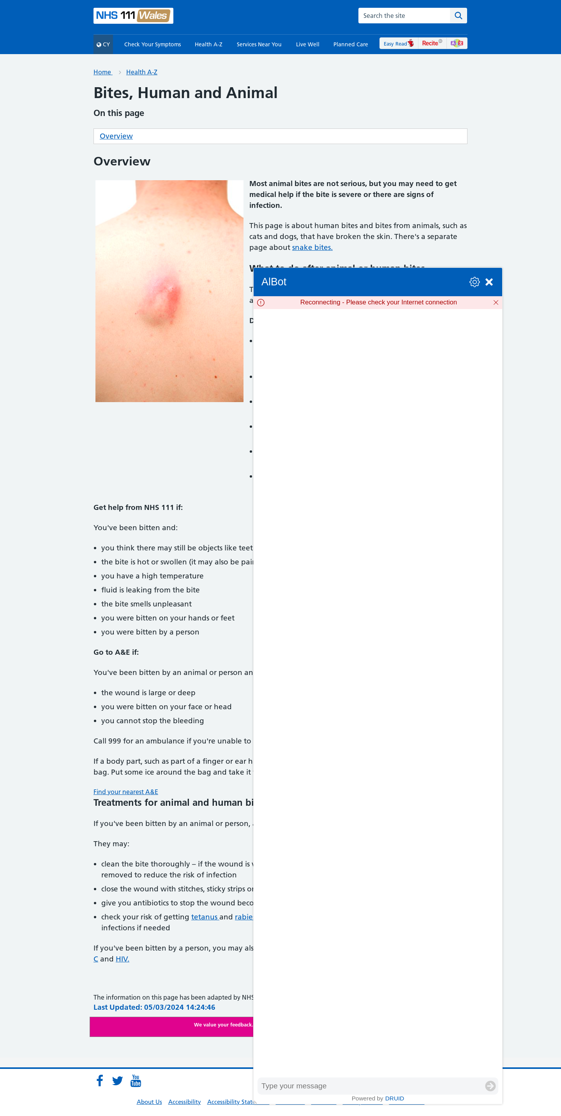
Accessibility (184, 1101)
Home (103, 72)
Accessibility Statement (238, 1101)
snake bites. (312, 247)
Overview (116, 136)
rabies (245, 916)
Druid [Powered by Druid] (394, 1098)
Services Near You (259, 44)
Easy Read (399, 43)
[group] (378, 693)
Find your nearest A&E (126, 792)
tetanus (205, 916)
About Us (149, 1101)
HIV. (122, 958)
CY (103, 44)
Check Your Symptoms (152, 44)
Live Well (307, 44)
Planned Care (350, 44)
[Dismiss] (496, 302)
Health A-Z (208, 44)
